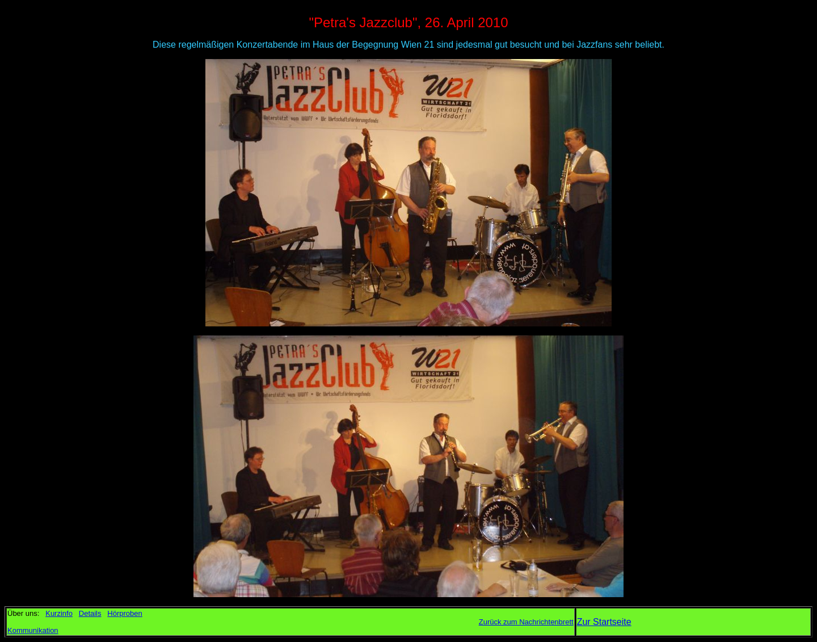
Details (90, 613)
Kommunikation (32, 630)
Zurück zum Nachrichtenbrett (526, 622)
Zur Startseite (604, 622)
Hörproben (124, 613)
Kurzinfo (59, 613)
